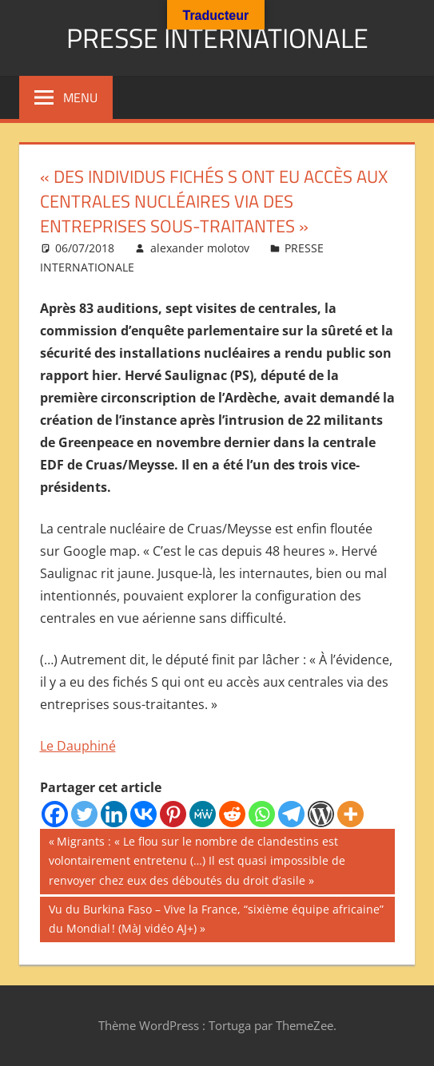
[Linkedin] (114, 814)
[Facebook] (55, 814)
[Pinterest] (173, 814)
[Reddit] (232, 814)
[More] (350, 814)
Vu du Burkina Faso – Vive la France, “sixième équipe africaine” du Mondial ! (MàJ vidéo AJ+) (216, 918)
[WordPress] (321, 814)
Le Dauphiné (78, 746)
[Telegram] (291, 814)
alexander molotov (199, 248)
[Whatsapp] (262, 814)
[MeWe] (202, 814)
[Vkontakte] (143, 814)
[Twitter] (84, 814)
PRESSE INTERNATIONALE (217, 37)
